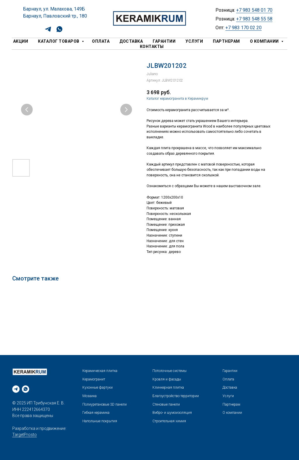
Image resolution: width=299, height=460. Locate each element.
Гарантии (164, 41)
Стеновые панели (166, 404)
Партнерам (226, 41)
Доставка (131, 41)
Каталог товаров (59, 41)
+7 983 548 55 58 (254, 19)
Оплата (100, 41)
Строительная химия (169, 421)
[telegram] (48, 31)
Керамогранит (93, 379)
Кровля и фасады (166, 379)
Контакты (152, 46)
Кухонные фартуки (97, 387)
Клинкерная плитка (168, 387)
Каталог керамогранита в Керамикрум (177, 99)
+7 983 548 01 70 (254, 10)
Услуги (194, 41)
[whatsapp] (59, 31)
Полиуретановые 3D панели (104, 404)
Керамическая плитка (99, 371)
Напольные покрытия (99, 421)
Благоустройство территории (175, 396)
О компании (265, 41)
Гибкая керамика (95, 413)
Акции (20, 41)
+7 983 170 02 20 (243, 27)
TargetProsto (24, 434)
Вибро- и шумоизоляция (172, 413)
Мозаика (89, 396)
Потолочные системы (169, 371)
